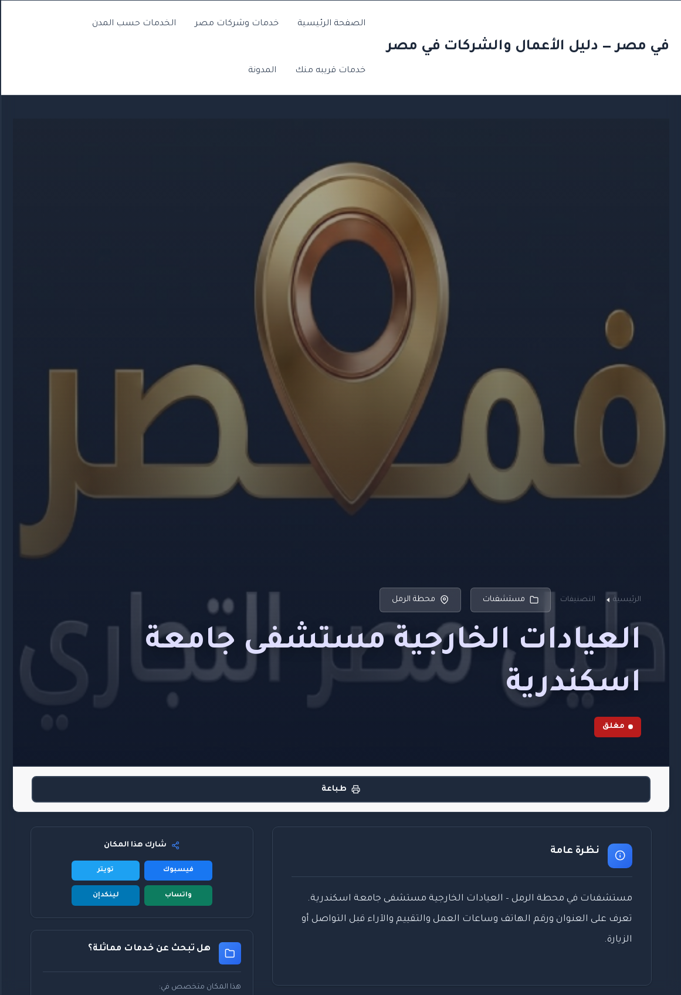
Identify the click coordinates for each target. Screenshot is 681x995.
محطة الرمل (419, 600)
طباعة (340, 789)
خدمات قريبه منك (329, 71)
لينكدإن (105, 895)
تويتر (105, 870)
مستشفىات (510, 600)
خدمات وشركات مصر (236, 24)
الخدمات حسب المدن (133, 24)
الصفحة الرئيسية (331, 24)
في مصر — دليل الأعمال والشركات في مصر (527, 47)
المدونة (262, 71)
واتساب (177, 895)
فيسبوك (177, 870)
